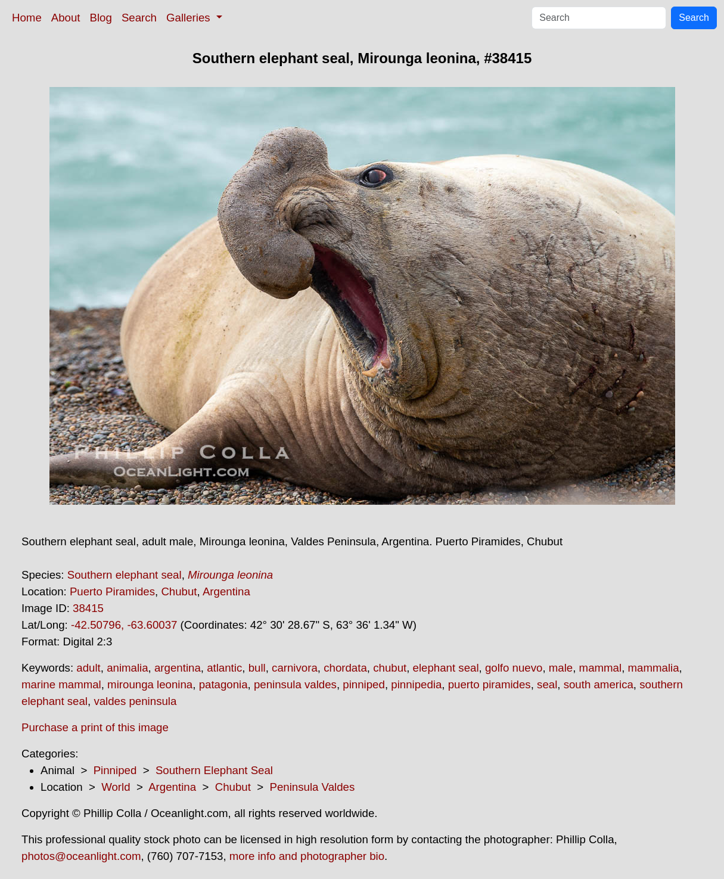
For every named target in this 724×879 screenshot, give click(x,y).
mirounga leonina (149, 684)
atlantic (224, 667)
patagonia (223, 684)
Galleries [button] (189, 17)
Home (27, 17)
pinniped (364, 684)
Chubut (179, 591)
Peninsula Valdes (312, 787)
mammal (600, 667)
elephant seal (446, 667)
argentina (177, 667)
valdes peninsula (135, 701)
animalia (127, 667)
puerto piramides (489, 684)
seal (547, 684)
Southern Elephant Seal (214, 770)
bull (257, 667)
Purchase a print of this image (95, 727)
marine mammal (61, 684)
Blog (101, 17)
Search (139, 17)
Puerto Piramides (112, 591)
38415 (88, 608)
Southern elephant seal (124, 575)
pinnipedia (416, 684)
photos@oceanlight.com (81, 856)
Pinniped (115, 770)
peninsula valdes (295, 684)
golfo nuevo (513, 667)
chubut (389, 667)
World (115, 787)
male (561, 667)
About (65, 17)
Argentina (226, 591)
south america (598, 684)
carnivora (295, 667)
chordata (345, 667)
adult (88, 667)
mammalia (653, 667)
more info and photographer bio (306, 856)
